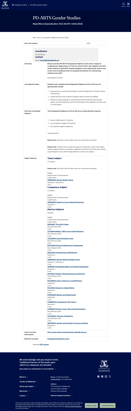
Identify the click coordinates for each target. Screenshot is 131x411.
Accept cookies (91, 405)
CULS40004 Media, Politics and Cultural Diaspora (65, 231)
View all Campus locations (60, 395)
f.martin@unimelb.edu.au (49, 60)
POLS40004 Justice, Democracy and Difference (64, 281)
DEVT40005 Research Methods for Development (65, 245)
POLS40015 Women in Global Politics (60, 288)
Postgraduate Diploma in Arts (58, 339)
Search (123, 5)
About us (23, 377)
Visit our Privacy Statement (73, 406)
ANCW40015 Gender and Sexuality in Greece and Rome (67, 323)
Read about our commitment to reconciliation (37, 369)
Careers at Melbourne (28, 382)
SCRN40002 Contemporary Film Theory (61, 302)
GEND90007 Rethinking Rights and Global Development (67, 267)
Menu (128, 5)
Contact (23, 396)
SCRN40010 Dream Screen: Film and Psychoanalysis (66, 309)
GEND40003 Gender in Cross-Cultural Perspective (65, 202)
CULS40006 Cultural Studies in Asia (60, 238)
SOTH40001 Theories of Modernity (60, 316)
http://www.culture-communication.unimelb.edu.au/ (67, 332)
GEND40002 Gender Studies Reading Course (63, 259)
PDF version (44, 344)
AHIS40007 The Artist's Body (58, 224)
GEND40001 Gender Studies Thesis (60, 180)
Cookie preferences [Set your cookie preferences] (107, 405)
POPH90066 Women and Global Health (61, 295)
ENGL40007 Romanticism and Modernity (62, 252)
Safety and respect (27, 386)
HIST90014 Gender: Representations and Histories (66, 274)
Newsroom (23, 391)
